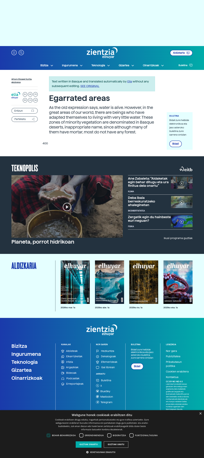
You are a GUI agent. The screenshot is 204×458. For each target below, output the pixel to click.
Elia (129, 81)
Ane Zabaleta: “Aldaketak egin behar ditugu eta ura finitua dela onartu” (148, 182)
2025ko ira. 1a (135, 307)
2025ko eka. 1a (170, 307)
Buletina (185, 65)
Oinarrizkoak (26, 378)
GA (35, 100)
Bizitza (19, 346)
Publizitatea (173, 356)
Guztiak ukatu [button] (116, 444)
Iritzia (67, 362)
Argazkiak (69, 367)
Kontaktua (172, 377)
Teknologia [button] (100, 65)
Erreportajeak (72, 384)
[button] (14, 52)
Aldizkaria (181, 53)
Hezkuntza (105, 351)
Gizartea (21, 370)
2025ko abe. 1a (102, 307)
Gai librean (105, 367)
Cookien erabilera (177, 371)
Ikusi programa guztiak (178, 238)
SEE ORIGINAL (89, 86)
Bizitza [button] (46, 65)
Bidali (175, 143)
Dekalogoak (106, 356)
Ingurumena (26, 354)
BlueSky (103, 391)
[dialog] (102, 434)
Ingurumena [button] (72, 65)
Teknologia (24, 362)
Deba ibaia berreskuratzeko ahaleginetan (141, 201)
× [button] (200, 413)
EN (25, 100)
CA (30, 100)
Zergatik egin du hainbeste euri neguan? (149, 219)
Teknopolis (24, 168)
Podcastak (70, 378)
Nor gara (171, 351)
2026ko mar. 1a (68, 307)
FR (35, 94)
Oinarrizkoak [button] (153, 65)
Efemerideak (106, 362)
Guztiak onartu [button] (88, 444)
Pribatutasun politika (174, 364)
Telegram (104, 402)
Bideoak (68, 373)
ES (30, 94)
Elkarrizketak (71, 356)
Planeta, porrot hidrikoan (42, 242)
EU (25, 94)
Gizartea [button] (126, 65)
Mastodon (104, 396)
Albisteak (69, 351)
